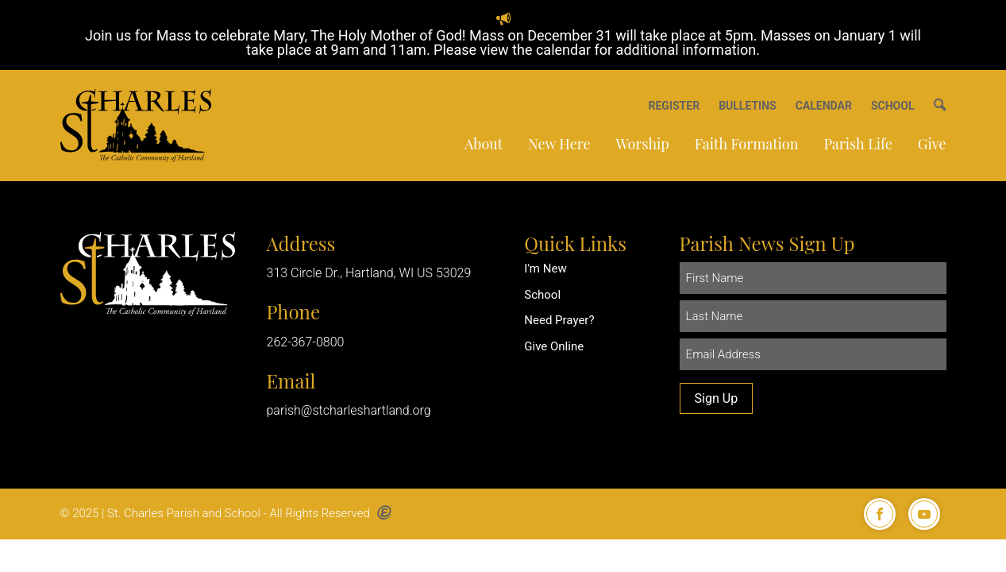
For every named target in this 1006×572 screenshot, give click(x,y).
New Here (559, 144)
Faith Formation (747, 144)
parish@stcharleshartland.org (349, 410)
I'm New (545, 268)
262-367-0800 (306, 342)
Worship (642, 144)
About (483, 144)
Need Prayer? (559, 320)
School (542, 295)
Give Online (554, 346)
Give (932, 144)
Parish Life (857, 144)
